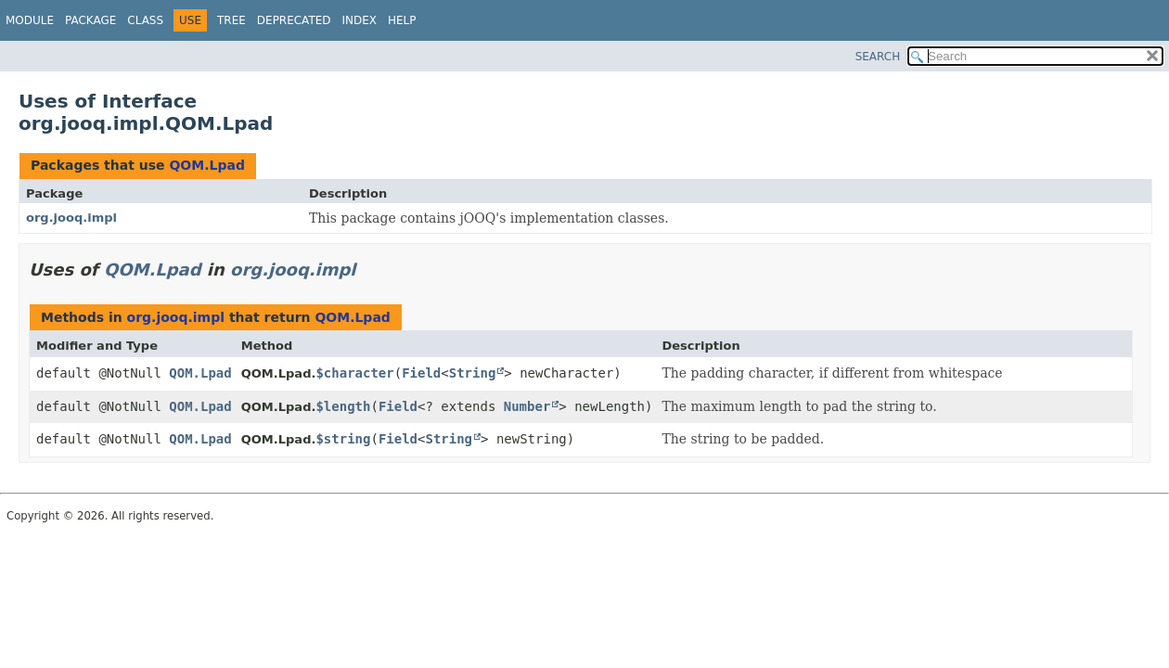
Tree (231, 20)
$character (354, 373)
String (472, 373)
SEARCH (878, 56)
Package (90, 20)
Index (360, 20)
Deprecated (294, 20)
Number (527, 406)
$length (342, 406)
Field (421, 373)
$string (342, 438)
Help (402, 20)
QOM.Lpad (206, 165)
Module (30, 20)
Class (145, 20)
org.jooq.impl (71, 218)
